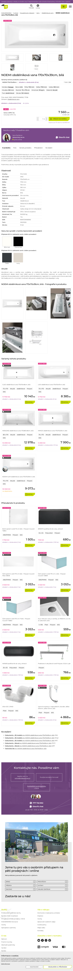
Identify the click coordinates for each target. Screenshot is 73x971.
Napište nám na (22, 777)
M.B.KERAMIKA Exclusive (9, 922)
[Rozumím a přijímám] (58, 967)
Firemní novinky (6, 942)
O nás (3, 936)
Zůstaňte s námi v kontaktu (49, 936)
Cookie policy (41, 925)
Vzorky (3, 925)
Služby (4, 910)
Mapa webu (41, 928)
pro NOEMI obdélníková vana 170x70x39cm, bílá (29, 735)
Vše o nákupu (43, 910)
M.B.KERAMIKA (6, 13)
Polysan (10, 87)
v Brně (36, 787)
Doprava (40, 916)
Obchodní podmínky (8, 945)
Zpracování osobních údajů (46, 922)
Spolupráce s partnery (8, 928)
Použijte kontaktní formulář (49, 777)
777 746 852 (36, 803)
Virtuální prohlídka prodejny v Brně (13, 919)
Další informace (5, 964)
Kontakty (40, 930)
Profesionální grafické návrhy (11, 913)
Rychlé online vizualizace (9, 916)
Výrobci (3, 948)
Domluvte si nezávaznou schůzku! (48, 913)
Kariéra (3, 951)
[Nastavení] (34, 967)
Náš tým (4, 939)
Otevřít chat (36, 806)
